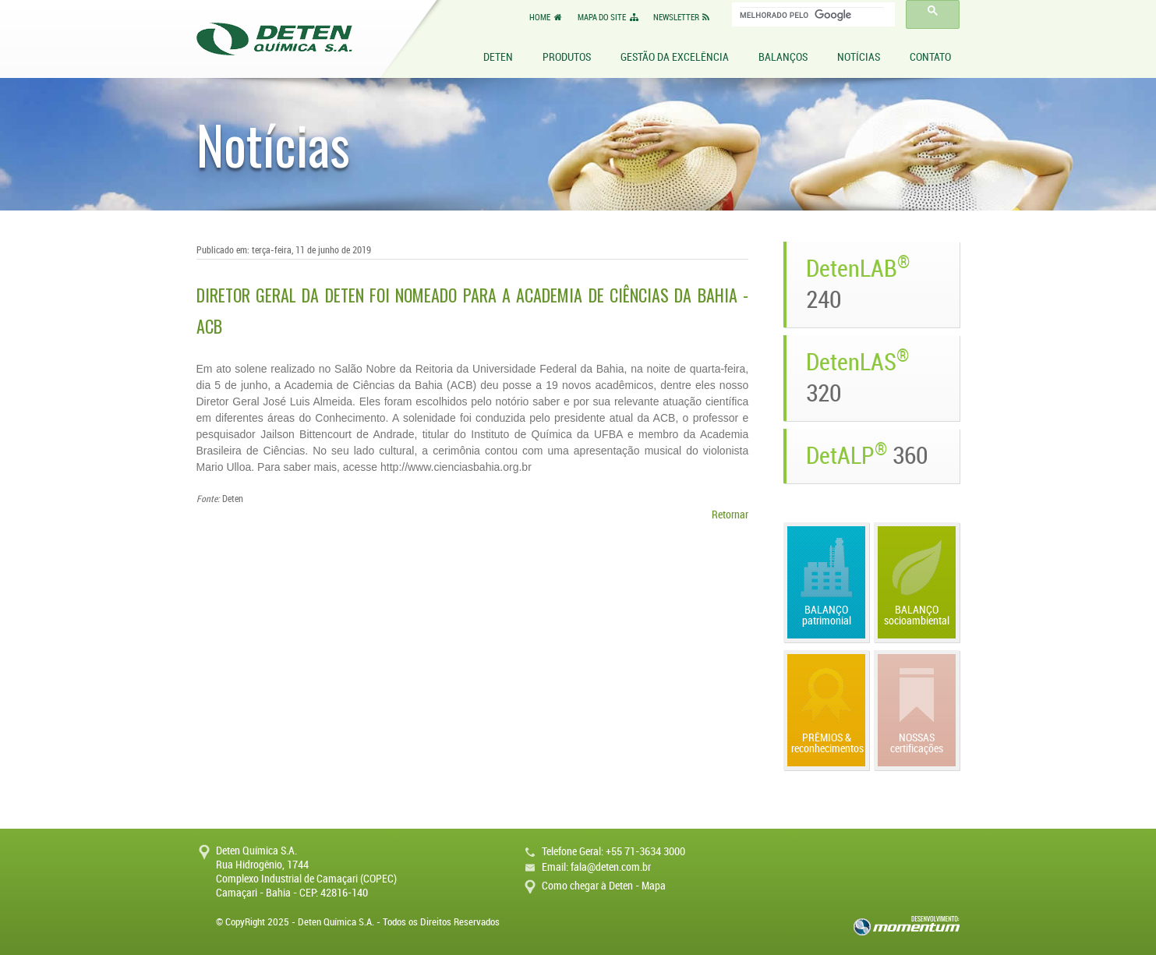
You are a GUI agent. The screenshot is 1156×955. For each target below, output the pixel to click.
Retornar (730, 515)
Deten (274, 38)
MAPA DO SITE (609, 17)
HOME (546, 17)
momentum (907, 926)
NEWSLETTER (682, 17)
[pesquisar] (812, 15)
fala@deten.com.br (611, 867)
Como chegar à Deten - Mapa (604, 886)
